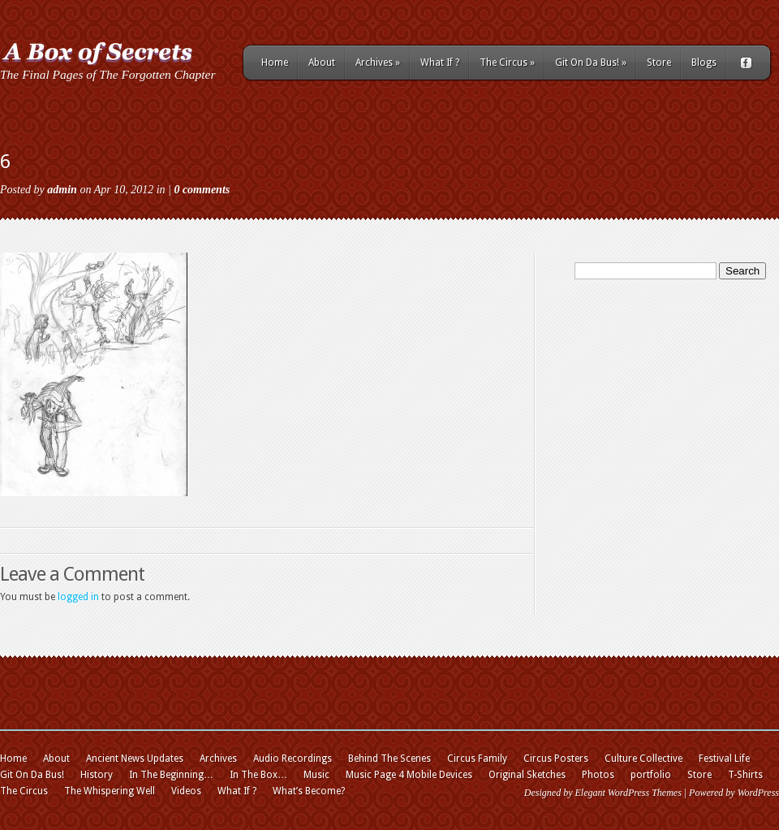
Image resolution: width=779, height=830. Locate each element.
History (96, 774)
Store (659, 62)
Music (316, 774)
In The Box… (258, 774)
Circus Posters (555, 758)
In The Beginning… (171, 774)
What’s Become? (309, 791)
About (321, 62)
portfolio (651, 774)
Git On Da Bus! (590, 62)
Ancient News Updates (134, 758)
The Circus (507, 62)
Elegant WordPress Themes (628, 792)
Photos (598, 774)
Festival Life (724, 758)
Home (274, 62)
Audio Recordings (292, 758)
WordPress (758, 792)
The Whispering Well (109, 791)
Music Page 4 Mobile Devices (409, 774)
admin (62, 190)
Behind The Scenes (389, 758)
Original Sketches (527, 774)
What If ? (439, 62)
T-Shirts (745, 774)
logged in (78, 597)
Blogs (704, 62)
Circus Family (477, 758)
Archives (377, 62)
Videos (186, 791)
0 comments (202, 190)
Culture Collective (643, 758)
